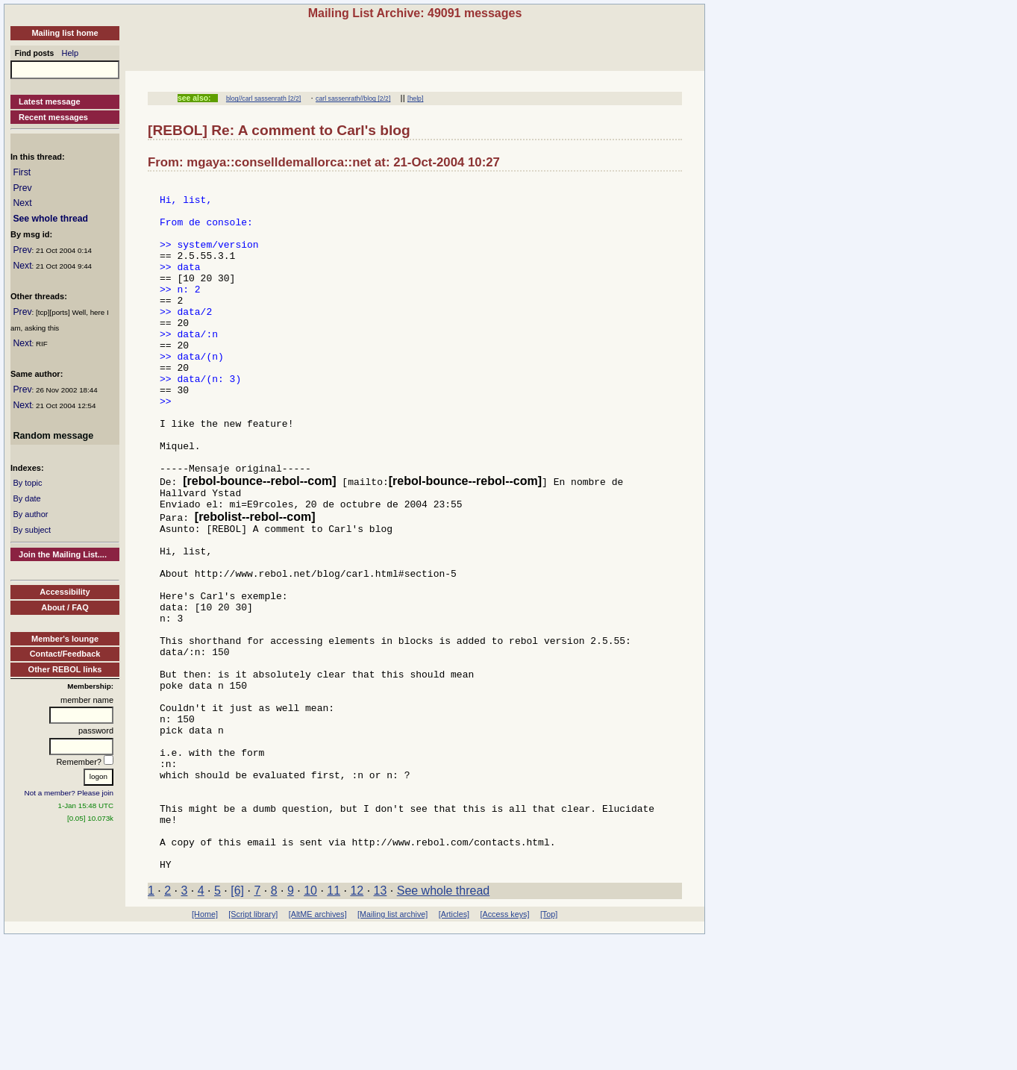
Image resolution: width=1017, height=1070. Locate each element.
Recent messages (53, 117)
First (22, 172)
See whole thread (50, 218)
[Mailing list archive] (392, 1046)
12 (356, 1022)
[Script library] (253, 1046)
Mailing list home (64, 32)
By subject (32, 529)
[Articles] (454, 1046)
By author (30, 514)
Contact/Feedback (65, 653)
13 (380, 1022)
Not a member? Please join (69, 793)
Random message (53, 436)
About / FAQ (65, 607)
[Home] (205, 1046)
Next (22, 203)
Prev (22, 188)
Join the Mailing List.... (63, 554)
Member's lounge (64, 638)
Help (70, 53)
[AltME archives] (318, 1046)
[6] (237, 1022)
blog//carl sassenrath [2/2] (263, 98)
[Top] (548, 1046)
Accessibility (65, 591)
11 (333, 1022)
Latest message (50, 101)
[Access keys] (504, 1046)
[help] (415, 98)
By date (26, 498)
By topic (27, 482)
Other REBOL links (65, 669)
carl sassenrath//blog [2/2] (353, 98)
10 (310, 1022)
